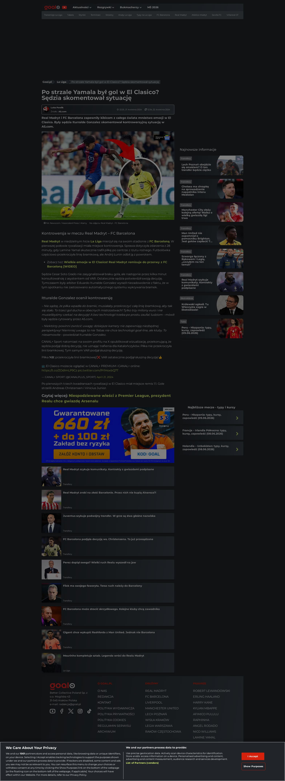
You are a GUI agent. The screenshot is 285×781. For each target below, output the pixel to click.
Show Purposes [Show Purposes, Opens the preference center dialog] (253, 766)
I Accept (253, 756)
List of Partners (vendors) (142, 762)
